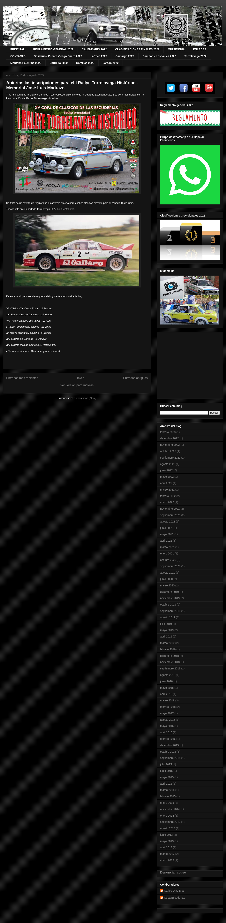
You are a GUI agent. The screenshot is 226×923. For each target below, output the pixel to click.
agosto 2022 (167, 464)
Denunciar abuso (173, 872)
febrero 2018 (168, 706)
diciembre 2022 (169, 438)
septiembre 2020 (170, 566)
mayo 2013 (167, 841)
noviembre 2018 (170, 662)
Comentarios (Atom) (85, 398)
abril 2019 (166, 636)
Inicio (80, 378)
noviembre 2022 (170, 444)
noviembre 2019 (170, 598)
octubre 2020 (168, 559)
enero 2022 (167, 502)
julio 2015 (166, 764)
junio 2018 (166, 681)
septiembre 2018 (170, 668)
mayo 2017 (167, 713)
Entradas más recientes (22, 378)
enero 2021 (167, 553)
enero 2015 (167, 802)
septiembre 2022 (170, 457)
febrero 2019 (168, 649)
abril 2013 (166, 847)
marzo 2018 (167, 700)
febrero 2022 (168, 496)
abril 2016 (166, 732)
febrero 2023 (168, 432)
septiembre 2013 (170, 821)
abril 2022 (166, 483)
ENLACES (199, 49)
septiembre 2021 (170, 515)
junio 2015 (166, 770)
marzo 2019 (167, 643)
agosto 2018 (167, 674)
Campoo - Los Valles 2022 (159, 56)
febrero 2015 (168, 796)
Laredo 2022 (111, 63)
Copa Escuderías (174, 897)
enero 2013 (167, 860)
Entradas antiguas (135, 378)
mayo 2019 (167, 630)
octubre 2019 (168, 604)
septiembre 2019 (170, 611)
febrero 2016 (168, 738)
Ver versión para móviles (77, 385)
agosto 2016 (167, 719)
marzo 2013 (167, 853)
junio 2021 (166, 528)
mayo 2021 (167, 534)
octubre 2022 (168, 451)
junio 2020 (166, 579)
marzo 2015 (167, 789)
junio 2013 (166, 834)
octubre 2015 (168, 751)
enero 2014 (167, 815)
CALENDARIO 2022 (94, 49)
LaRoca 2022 (98, 56)
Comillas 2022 (85, 63)
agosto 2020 (167, 572)
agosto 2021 (167, 521)
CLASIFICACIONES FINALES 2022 (137, 49)
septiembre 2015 (170, 757)
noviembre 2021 (170, 508)
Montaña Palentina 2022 (25, 63)
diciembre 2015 (169, 745)
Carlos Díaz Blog (174, 890)
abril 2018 (166, 694)
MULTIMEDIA (176, 49)
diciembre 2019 (169, 591)
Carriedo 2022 (59, 63)
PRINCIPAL (17, 49)
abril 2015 (166, 783)
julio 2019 (166, 623)
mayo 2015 (167, 777)
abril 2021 (166, 540)
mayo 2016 (167, 726)
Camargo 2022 (125, 56)
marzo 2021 (167, 547)
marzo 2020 (167, 585)
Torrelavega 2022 (196, 56)
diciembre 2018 (169, 655)
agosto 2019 (167, 617)
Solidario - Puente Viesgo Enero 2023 (58, 56)
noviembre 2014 (170, 809)
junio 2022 (166, 470)
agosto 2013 (167, 828)
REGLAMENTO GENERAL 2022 (53, 49)
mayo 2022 (167, 476)
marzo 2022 (167, 489)
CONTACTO (18, 56)
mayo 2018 (167, 687)
